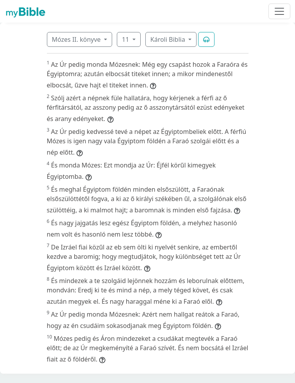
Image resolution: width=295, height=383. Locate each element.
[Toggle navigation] (279, 11)
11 (126, 39)
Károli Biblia (168, 39)
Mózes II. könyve (77, 39)
